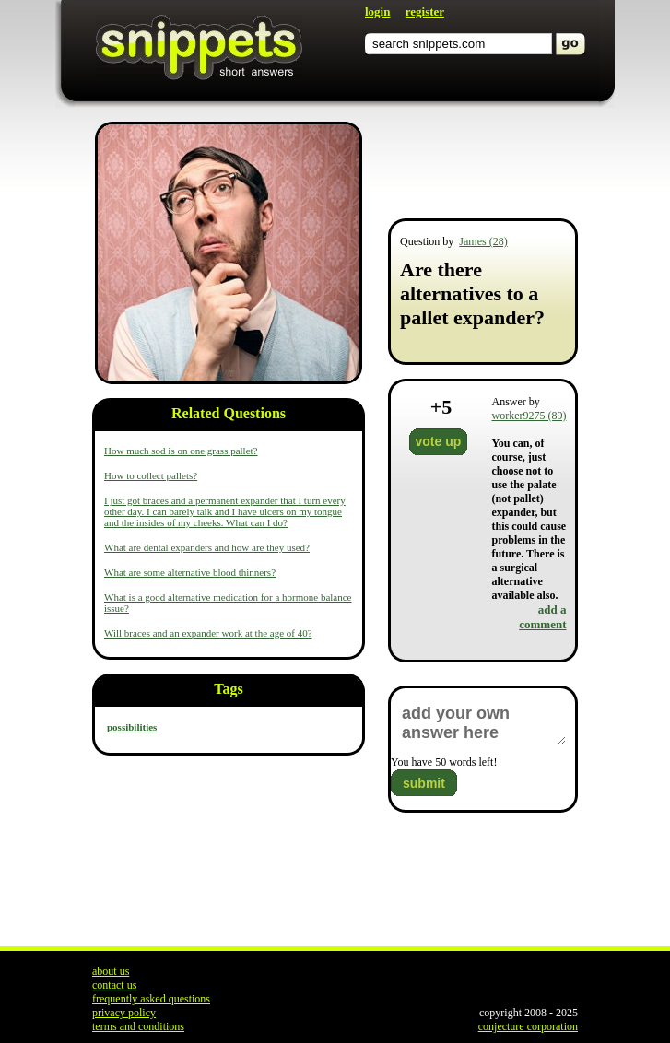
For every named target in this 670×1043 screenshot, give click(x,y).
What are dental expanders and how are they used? (207, 547)
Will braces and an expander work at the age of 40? (208, 633)
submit (424, 783)
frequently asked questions (151, 998)
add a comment (542, 617)
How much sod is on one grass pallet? (181, 450)
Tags (228, 689)
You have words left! (444, 762)
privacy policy (124, 1012)
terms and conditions (138, 1026)
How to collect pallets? (150, 475)
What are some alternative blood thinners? (190, 572)
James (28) (483, 241)
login (377, 11)
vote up (439, 441)
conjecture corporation (528, 1026)
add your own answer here (483, 723)
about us (110, 971)
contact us (114, 985)
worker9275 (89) (529, 415)
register (425, 11)
